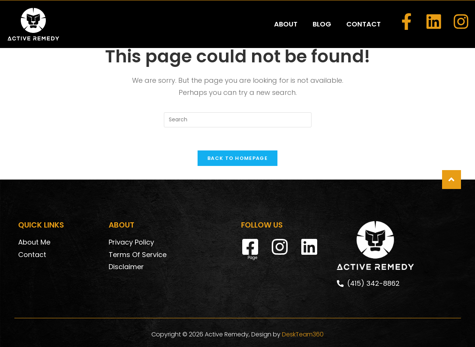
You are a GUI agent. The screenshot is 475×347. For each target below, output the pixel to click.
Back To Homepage (237, 158)
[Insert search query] (237, 119)
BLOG (322, 24)
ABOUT (285, 24)
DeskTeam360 (303, 334)
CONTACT (363, 24)
